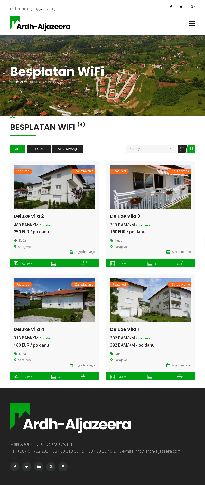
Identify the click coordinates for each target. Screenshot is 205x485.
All (17, 149)
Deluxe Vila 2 (29, 216)
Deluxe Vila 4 (29, 329)
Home (19, 82)
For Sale (38, 149)
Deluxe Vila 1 (124, 329)
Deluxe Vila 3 (125, 216)
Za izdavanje (67, 149)
